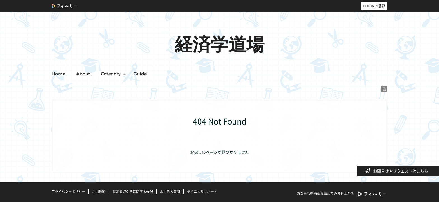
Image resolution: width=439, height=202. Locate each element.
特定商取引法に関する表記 (133, 191)
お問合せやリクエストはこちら (398, 171)
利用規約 (99, 191)
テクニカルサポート (202, 191)
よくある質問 (170, 191)
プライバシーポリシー (68, 191)
